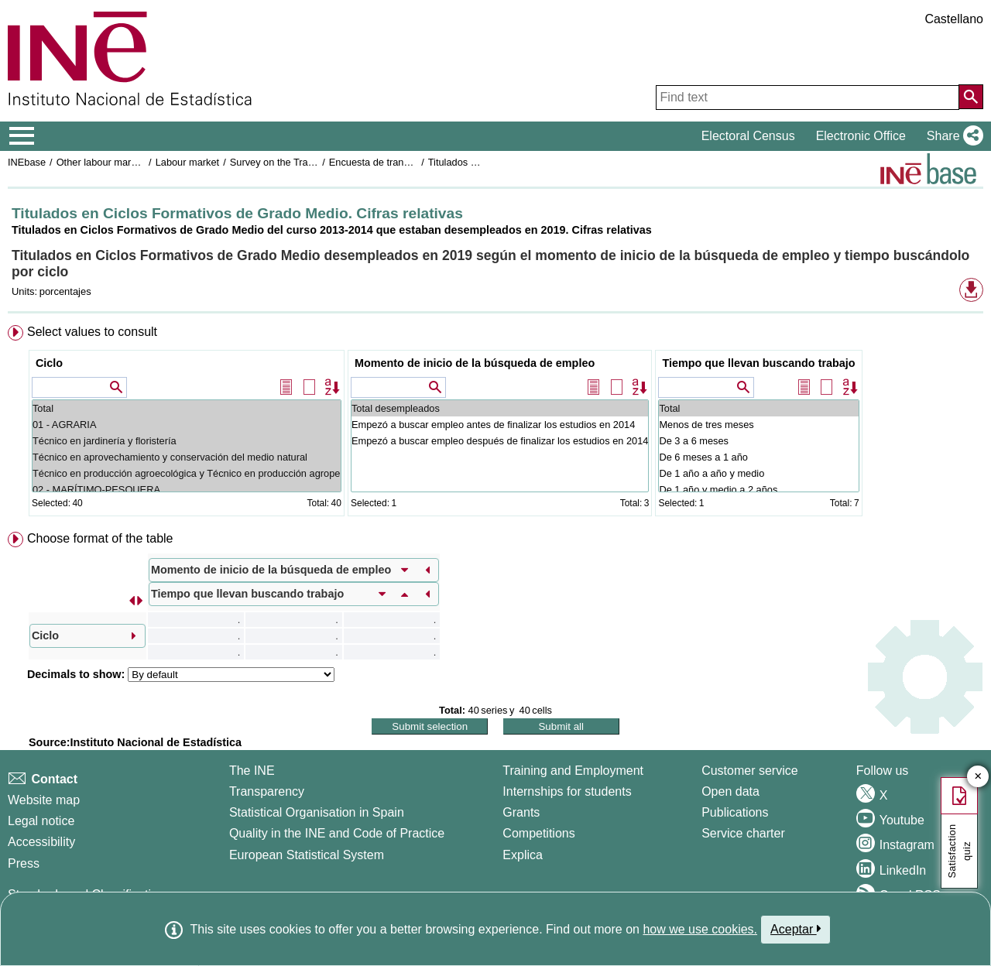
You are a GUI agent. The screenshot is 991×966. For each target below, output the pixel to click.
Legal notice (41, 820)
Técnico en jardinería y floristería (187, 441)
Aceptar (795, 929)
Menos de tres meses (758, 424)
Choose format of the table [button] (100, 538)
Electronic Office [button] (861, 135)
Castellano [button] (953, 19)
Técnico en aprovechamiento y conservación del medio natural (187, 457)
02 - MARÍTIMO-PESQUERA (187, 489)
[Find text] (807, 97)
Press (23, 863)
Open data (730, 791)
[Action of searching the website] (970, 96)
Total (187, 408)
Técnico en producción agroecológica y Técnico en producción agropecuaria (187, 473)
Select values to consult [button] (92, 331)
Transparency (266, 791)
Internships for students (566, 791)
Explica (522, 855)
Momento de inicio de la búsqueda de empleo (475, 363)
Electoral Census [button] (748, 135)
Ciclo (49, 363)
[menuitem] (495, 424)
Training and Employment (572, 770)
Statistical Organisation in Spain (316, 812)
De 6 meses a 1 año (758, 457)
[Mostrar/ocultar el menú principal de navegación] (22, 136)
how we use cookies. (700, 929)
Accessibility (41, 841)
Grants (521, 812)
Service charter (743, 833)
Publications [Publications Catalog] (734, 812)
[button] (952, 136)
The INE (252, 770)
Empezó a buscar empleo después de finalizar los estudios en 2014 (499, 441)
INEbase (27, 162)
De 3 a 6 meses (758, 441)
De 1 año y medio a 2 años (758, 489)
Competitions (538, 833)
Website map (44, 800)
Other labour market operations (125, 162)
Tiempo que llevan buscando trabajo (758, 363)
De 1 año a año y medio (758, 473)
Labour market (188, 162)
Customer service (749, 770)
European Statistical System (306, 855)
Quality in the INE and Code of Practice (336, 833)
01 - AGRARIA (187, 424)
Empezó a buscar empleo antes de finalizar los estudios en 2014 (499, 424)
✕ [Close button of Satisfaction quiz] (978, 776)
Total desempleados (499, 408)
